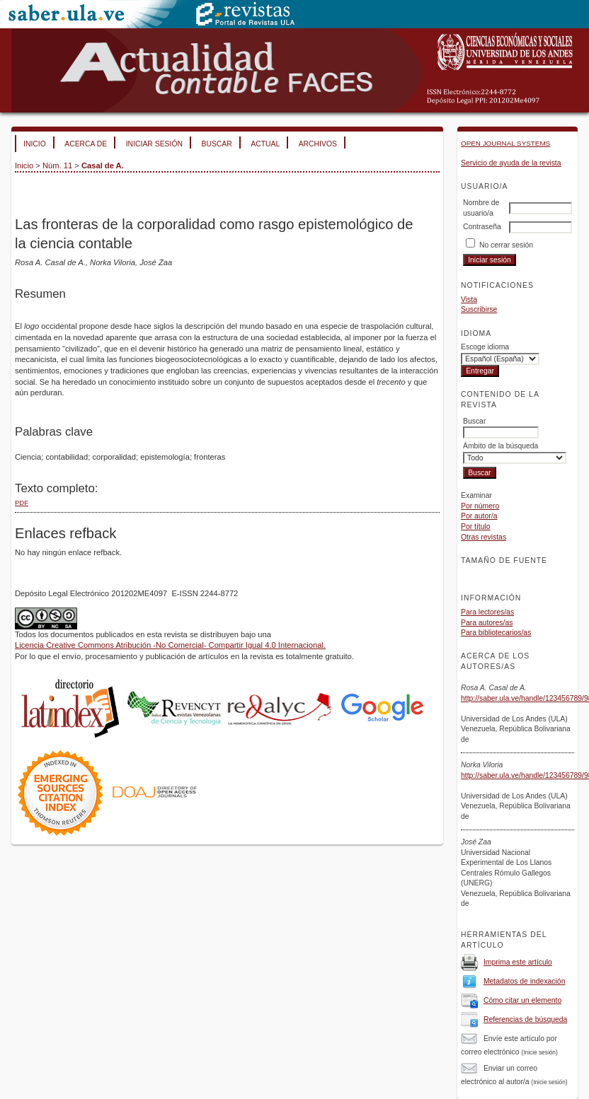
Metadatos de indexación (525, 981)
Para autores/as (487, 623)
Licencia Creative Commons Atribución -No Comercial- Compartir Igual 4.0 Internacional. (170, 645)
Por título (476, 526)
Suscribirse (479, 309)
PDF (21, 502)
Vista (469, 299)
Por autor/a (479, 516)
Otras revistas (483, 537)
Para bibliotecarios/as (496, 632)
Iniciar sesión (154, 144)
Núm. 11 (57, 165)
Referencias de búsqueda (525, 1019)
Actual (265, 144)
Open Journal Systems (505, 143)
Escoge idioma (485, 347)
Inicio (34, 144)
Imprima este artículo (518, 962)
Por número (480, 506)
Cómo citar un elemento (522, 1000)
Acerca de (85, 144)
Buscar (216, 144)
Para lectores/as (487, 612)
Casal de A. (102, 165)
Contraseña (482, 227)
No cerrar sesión (506, 245)
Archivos (318, 144)
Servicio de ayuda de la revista (511, 163)
